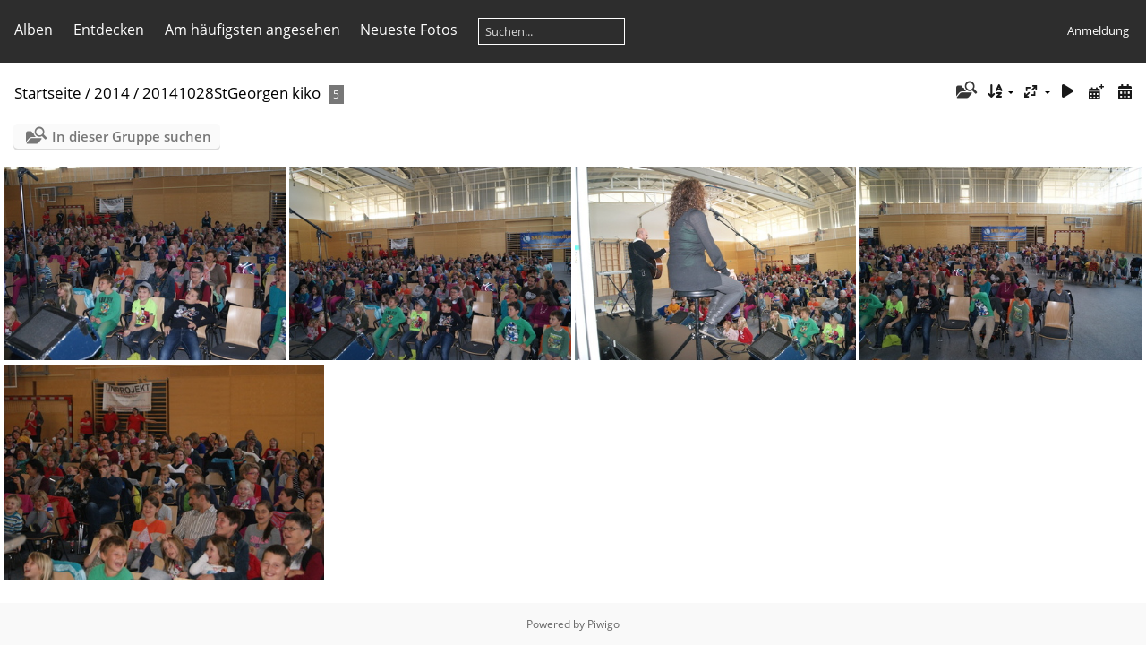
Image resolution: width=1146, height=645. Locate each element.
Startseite (47, 92)
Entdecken (108, 29)
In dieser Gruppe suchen (131, 136)
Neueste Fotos (409, 29)
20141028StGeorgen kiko (231, 92)
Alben (33, 29)
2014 (112, 92)
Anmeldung (1098, 30)
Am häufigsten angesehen (252, 29)
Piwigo (603, 624)
